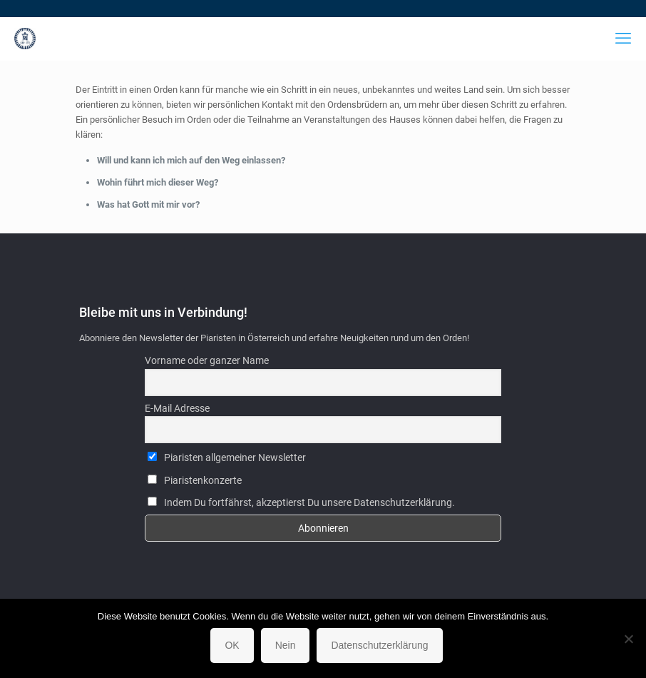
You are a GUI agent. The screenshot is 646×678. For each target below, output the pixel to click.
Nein (285, 645)
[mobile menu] (623, 38)
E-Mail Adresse (177, 408)
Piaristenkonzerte (195, 480)
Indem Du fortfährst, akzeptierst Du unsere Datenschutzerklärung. (301, 502)
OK (232, 645)
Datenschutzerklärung (379, 645)
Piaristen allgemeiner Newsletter (227, 457)
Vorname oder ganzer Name (207, 360)
